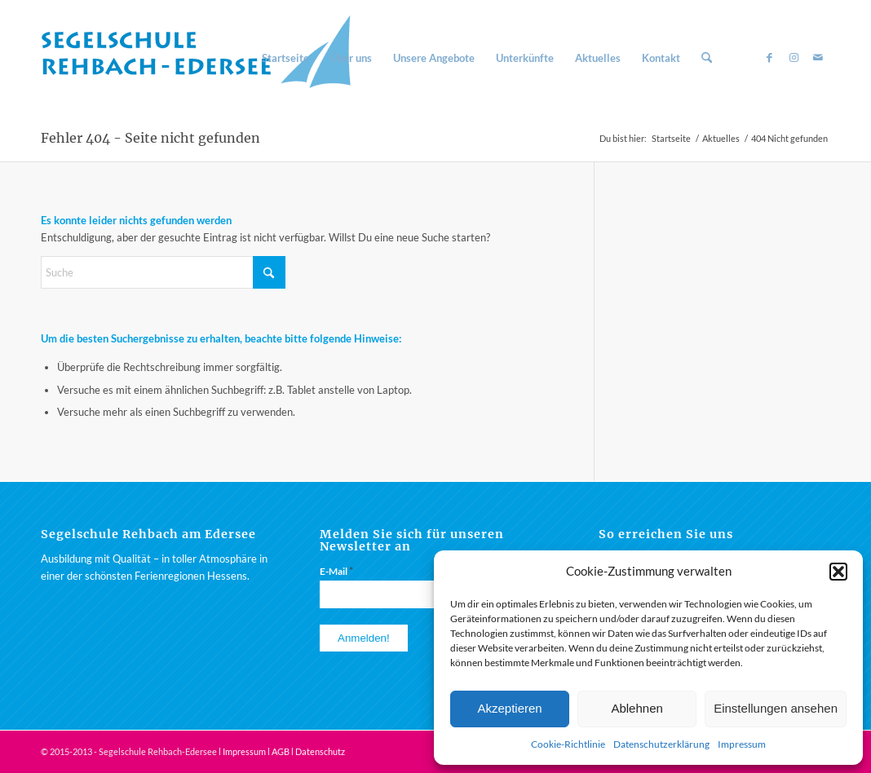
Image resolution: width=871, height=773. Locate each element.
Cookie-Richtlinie (568, 744)
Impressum (742, 744)
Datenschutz (320, 751)
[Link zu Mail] (818, 57)
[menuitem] (285, 58)
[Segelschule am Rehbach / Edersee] (204, 58)
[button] (838, 571)
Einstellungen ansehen (776, 708)
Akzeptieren (509, 708)
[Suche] (707, 58)
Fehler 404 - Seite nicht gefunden (150, 138)
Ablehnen (636, 708)
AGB (281, 751)
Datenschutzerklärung (661, 744)
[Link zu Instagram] (793, 57)
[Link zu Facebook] (769, 57)
